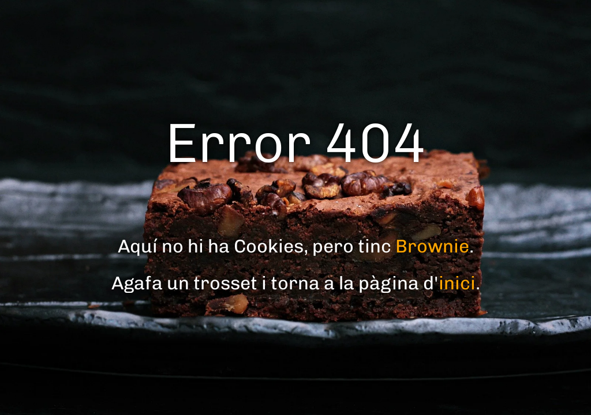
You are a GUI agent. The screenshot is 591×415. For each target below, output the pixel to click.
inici (457, 283)
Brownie (432, 246)
